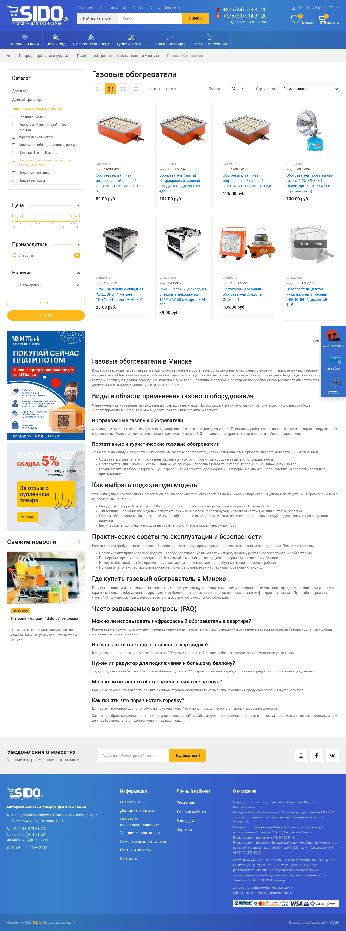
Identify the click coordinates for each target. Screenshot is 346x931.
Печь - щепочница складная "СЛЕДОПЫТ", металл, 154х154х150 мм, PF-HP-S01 (119, 294)
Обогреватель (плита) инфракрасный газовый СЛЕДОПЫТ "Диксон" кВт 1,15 (307, 297)
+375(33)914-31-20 (28, 834)
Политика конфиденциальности (140, 822)
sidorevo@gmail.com (30, 839)
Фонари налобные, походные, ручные (48, 145)
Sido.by (37, 922)
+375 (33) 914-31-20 (245, 16)
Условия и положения (140, 833)
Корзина (184, 829)
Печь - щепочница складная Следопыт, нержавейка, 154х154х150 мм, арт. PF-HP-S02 (183, 297)
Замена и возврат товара (143, 841)
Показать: (216, 89)
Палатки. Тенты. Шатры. (38, 152)
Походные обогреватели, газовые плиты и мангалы (118, 56)
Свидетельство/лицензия (273, 892)
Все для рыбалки (32, 117)
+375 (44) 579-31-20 (245, 9)
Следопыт (104, 164)
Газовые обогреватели (185, 56)
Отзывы (139, 8)
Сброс (46, 303)
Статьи (155, 8)
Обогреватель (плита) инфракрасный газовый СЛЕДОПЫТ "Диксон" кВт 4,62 (180, 183)
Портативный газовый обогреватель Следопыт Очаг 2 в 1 (243, 294)
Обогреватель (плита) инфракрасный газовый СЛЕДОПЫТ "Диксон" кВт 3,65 (117, 183)
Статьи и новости (136, 850)
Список (136, 88)
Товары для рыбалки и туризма (44, 56)
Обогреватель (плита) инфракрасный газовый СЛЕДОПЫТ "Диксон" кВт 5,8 (247, 180)
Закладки (185, 821)
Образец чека (243, 892)
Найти (46, 315)
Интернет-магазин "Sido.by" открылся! (47, 618)
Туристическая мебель (37, 137)
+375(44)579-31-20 (28, 828)
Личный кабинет (315, 8)
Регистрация (188, 803)
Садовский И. (319, 922)
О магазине (86, 8)
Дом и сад (20, 91)
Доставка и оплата (114, 8)
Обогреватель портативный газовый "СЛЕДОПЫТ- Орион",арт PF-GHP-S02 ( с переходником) (309, 183)
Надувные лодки (32, 180)
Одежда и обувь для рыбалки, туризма (42, 127)
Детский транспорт (27, 100)
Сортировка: (266, 89)
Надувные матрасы (34, 173)
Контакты (172, 8)
